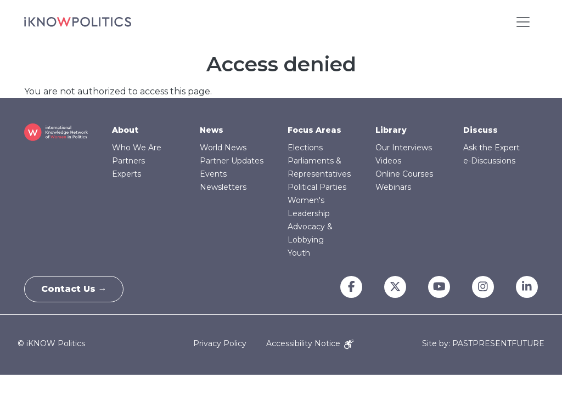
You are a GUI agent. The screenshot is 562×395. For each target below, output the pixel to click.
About (125, 130)
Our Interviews (403, 148)
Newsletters (223, 187)
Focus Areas (314, 130)
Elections (305, 148)
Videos (388, 161)
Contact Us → (74, 289)
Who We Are (136, 148)
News (211, 130)
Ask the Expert (491, 148)
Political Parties (317, 187)
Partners (128, 161)
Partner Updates (231, 161)
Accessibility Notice (309, 343)
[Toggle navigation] (523, 22)
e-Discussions (489, 161)
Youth (299, 253)
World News (223, 148)
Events (213, 174)
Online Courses (404, 174)
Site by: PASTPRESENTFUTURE (483, 343)
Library (391, 130)
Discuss (480, 130)
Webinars (393, 187)
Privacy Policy (219, 343)
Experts (126, 174)
